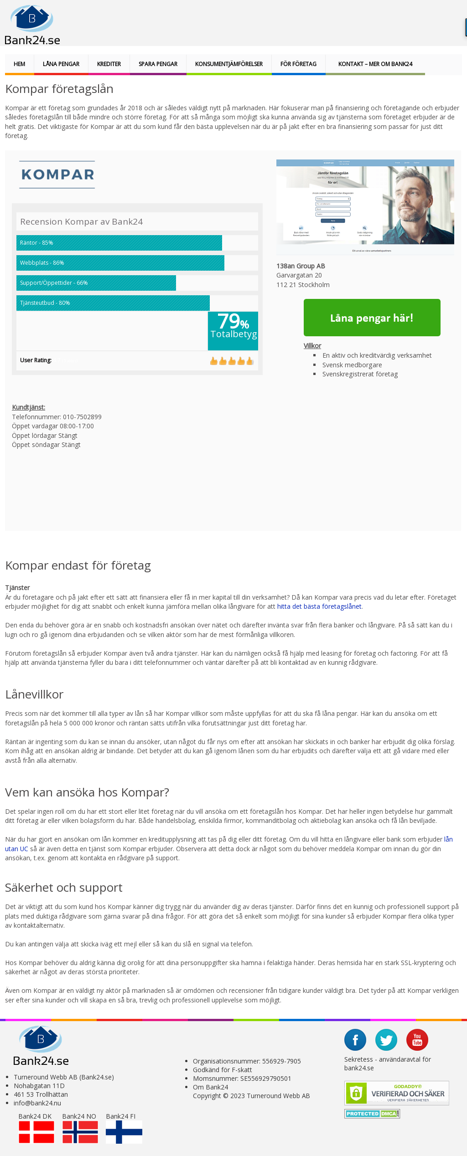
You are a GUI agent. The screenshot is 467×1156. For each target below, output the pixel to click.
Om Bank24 (210, 1087)
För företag (298, 64)
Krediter (109, 64)
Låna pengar (61, 64)
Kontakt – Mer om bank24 (375, 64)
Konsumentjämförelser (229, 64)
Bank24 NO (80, 1128)
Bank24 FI (124, 1128)
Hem (19, 64)
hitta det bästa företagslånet (319, 606)
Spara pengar (158, 64)
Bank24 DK (36, 1128)
